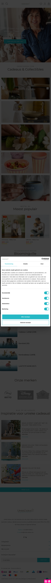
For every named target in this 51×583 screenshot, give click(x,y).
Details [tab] (25, 263)
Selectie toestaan (25, 322)
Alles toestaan (25, 317)
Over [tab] (42, 263)
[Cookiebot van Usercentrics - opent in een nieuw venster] (41, 259)
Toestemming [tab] (9, 263)
